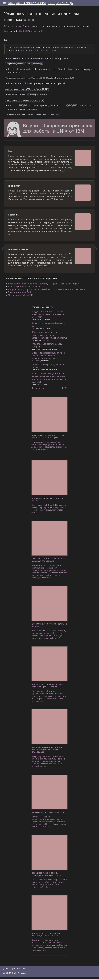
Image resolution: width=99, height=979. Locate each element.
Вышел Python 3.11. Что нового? (26, 288)
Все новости (37, 390)
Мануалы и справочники (27, 3)
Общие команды (60, 3)
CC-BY (27, 32)
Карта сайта (19, 970)
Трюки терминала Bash (22, 294)
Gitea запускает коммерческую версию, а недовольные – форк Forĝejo (45, 285)
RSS (65, 390)
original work (37, 32)
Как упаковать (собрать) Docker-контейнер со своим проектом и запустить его (49, 291)
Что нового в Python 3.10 (22, 296)
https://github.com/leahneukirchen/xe (39, 52)
